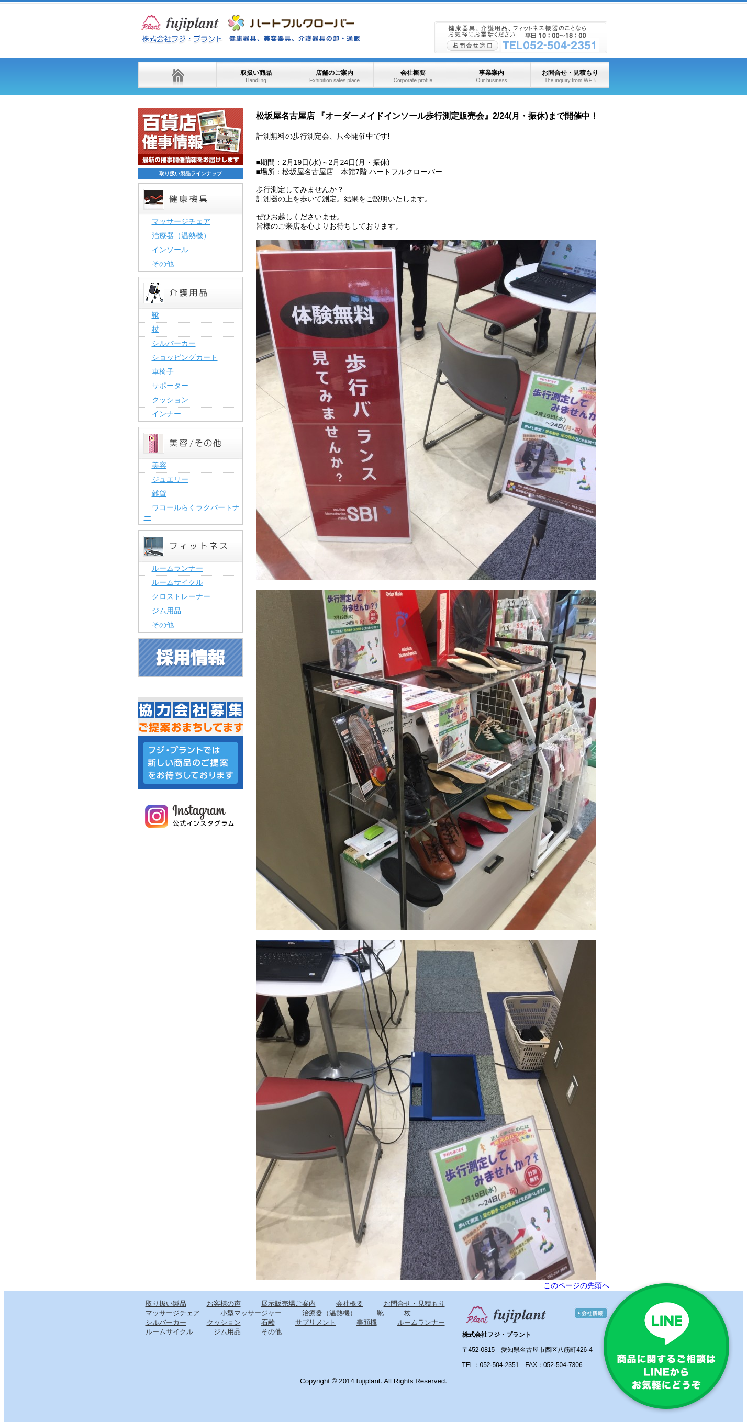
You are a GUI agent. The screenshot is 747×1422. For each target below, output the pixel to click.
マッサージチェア (181, 221)
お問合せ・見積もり (570, 76)
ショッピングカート (185, 357)
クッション (170, 400)
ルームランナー (177, 568)
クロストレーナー (181, 596)
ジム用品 (166, 610)
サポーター (170, 385)
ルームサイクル (177, 582)
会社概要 (413, 76)
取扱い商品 (256, 76)
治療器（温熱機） (181, 235)
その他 (163, 263)
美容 (159, 465)
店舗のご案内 (334, 76)
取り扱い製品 (166, 1303)
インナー (166, 414)
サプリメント (315, 1322)
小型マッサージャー (251, 1313)
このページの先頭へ (576, 1285)
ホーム (177, 75)
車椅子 (163, 371)
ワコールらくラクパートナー (192, 512)
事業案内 (491, 76)
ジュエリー (170, 479)
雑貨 (159, 493)
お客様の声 (224, 1303)
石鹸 (268, 1322)
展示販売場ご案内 (288, 1303)
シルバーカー (174, 343)
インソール (170, 249)
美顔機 (366, 1322)
